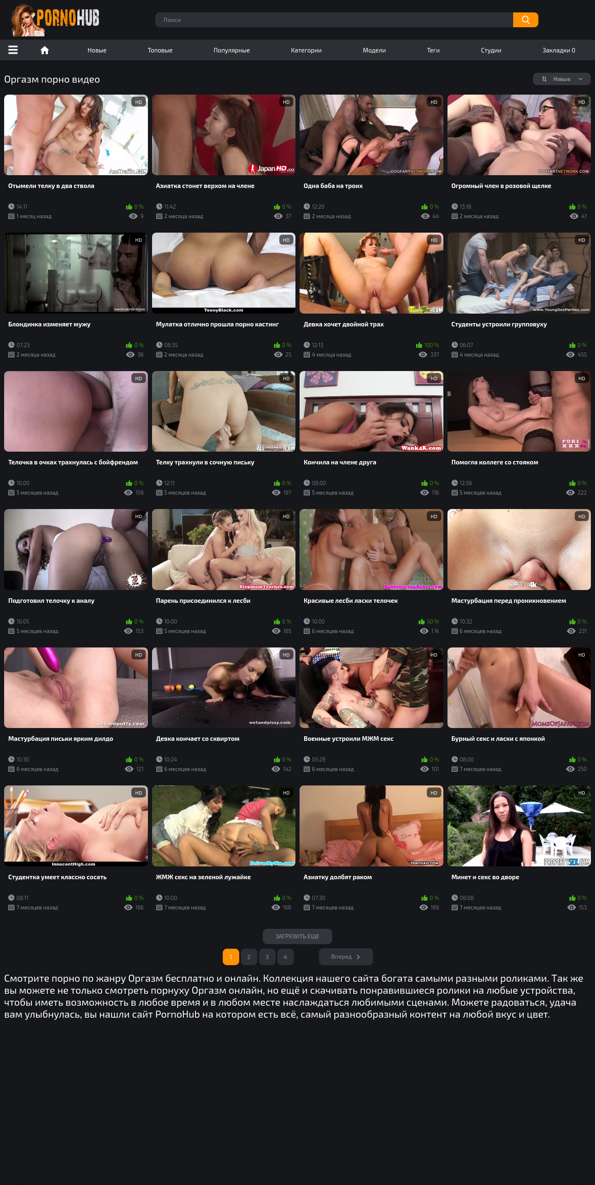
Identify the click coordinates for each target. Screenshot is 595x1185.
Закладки (559, 50)
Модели (374, 50)
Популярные (232, 50)
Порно (44, 50)
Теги (433, 50)
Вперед (341, 956)
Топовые (160, 50)
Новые (97, 50)
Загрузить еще (298, 936)
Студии (491, 50)
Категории (306, 50)
